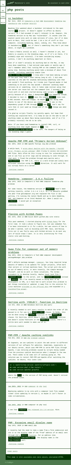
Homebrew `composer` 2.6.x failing (30, 179)
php (19, 23)
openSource (12, 23)
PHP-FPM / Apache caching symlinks (30, 335)
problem (25, 23)
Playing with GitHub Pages (25, 214)
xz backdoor (15, 18)
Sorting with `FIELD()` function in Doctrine (37, 302)
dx (37, 386)
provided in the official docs (35, 287)
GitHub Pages (52, 222)
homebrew (58, 21)
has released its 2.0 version (36, 410)
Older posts (12, 451)
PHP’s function (26, 435)
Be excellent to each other (58, 3)
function (36, 315)
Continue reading (16, 170)
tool (45, 386)
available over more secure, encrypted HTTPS (43, 457)
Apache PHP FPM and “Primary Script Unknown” (37, 141)
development (49, 21)
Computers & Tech (32, 21)
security (33, 23)
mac (64, 21)
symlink (41, 338)
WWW (41, 21)
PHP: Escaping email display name (30, 422)
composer (40, 262)
